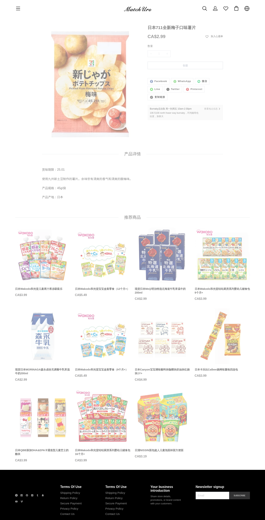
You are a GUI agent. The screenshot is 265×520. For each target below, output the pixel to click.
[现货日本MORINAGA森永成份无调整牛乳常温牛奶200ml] (42, 352)
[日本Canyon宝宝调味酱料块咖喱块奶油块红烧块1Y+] (162, 352)
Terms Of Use (70, 482)
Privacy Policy (69, 503)
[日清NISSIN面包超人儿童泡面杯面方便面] (162, 431)
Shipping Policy (70, 488)
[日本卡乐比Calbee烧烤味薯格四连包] (222, 350)
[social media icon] (16, 491)
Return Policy (68, 493)
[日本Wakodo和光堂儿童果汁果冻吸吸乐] (42, 269)
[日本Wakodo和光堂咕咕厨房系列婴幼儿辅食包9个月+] (222, 271)
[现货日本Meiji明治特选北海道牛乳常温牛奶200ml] (162, 271)
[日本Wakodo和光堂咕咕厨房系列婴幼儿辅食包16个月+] (102, 433)
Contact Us (67, 509)
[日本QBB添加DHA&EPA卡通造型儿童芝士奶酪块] (42, 433)
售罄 (185, 65)
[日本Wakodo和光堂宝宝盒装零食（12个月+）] (102, 269)
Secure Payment (70, 498)
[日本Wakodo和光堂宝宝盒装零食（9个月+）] (102, 350)
